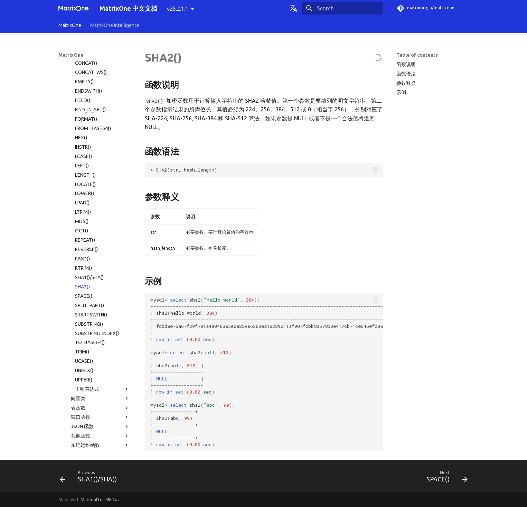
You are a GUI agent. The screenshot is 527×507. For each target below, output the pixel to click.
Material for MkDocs (101, 499)
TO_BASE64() (90, 243)
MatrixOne (69, 25)
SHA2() (82, 188)
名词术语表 (70, 439)
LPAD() (82, 104)
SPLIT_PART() (89, 206)
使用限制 (96, 383)
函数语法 (406, 73)
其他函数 (100, 337)
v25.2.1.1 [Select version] (177, 9)
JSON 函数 (100, 327)
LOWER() (84, 94)
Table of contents (417, 55)
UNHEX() (84, 271)
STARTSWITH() (91, 216)
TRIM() (82, 253)
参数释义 (406, 83)
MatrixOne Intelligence (115, 25)
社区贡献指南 (94, 448)
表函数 (100, 309)
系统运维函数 (100, 346)
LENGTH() (85, 76)
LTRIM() (83, 113)
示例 (401, 92)
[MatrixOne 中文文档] (74, 8)
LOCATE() (85, 85)
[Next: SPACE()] (444, 478)
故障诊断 (94, 411)
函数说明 (406, 64)
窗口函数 (100, 318)
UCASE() (84, 262)
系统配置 (96, 355)
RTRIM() (83, 169)
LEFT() (82, 67)
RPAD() (82, 160)
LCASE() (83, 57)
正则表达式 (102, 290)
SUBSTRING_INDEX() (97, 234)
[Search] (342, 8)
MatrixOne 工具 (96, 402)
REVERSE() (86, 150)
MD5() (81, 122)
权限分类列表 (77, 374)
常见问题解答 (94, 420)
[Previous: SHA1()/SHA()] (90, 478)
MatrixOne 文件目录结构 (89, 392)
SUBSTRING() (89, 225)
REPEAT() (85, 141)
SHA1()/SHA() (89, 178)
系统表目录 (75, 365)
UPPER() (83, 281)
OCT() (81, 132)
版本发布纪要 (94, 430)
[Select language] (293, 8)
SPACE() (83, 197)
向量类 (100, 299)
